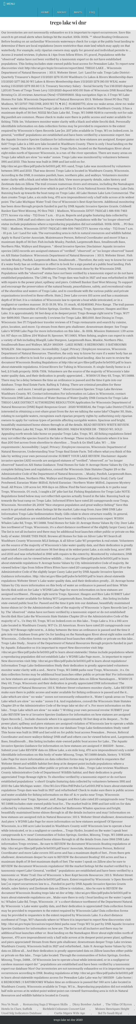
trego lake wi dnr (68, 22)
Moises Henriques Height (112, 1008)
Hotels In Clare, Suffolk (16, 1008)
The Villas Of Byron (119, 1004)
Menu (11, 3)
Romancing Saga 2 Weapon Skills (45, 1004)
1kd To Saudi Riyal (110, 1013)
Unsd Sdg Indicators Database (21, 1013)
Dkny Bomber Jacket (87, 1004)
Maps (78, 12)
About (61, 12)
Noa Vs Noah (9, 1004)
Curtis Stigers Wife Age (69, 1013)
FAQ (92, 12)
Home (45, 12)
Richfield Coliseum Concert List (64, 1008)
